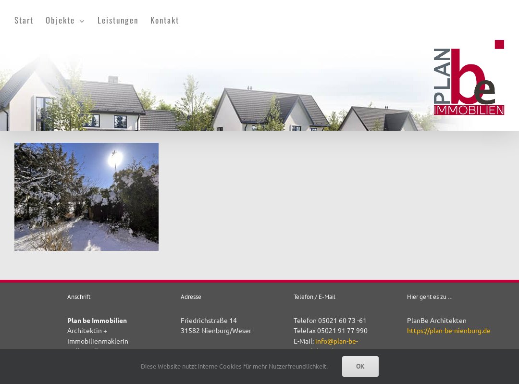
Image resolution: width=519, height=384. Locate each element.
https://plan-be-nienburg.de (449, 330)
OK (360, 366)
